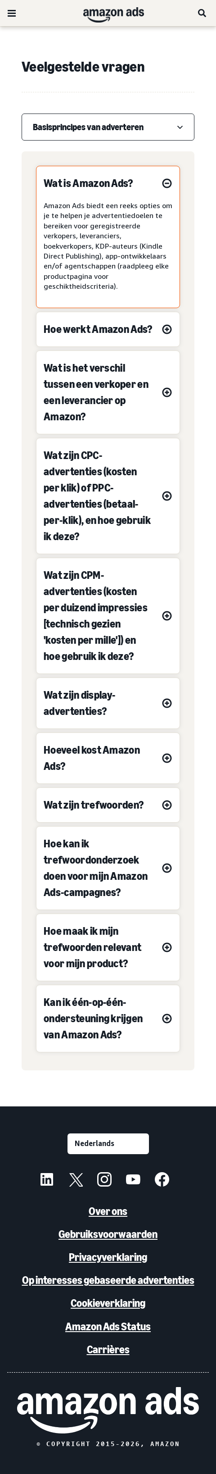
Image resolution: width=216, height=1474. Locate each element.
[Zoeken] (202, 13)
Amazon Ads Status (108, 1326)
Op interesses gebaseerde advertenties (108, 1280)
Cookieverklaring (108, 1303)
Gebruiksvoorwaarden (108, 1234)
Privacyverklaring (108, 1257)
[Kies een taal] (108, 1143)
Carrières (108, 1349)
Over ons (108, 1211)
